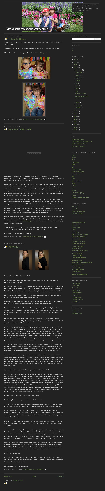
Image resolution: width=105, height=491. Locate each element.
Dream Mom (75, 225)
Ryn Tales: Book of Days (79, 236)
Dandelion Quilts (77, 292)
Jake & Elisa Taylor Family (79, 250)
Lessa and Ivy (76, 174)
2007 (75, 121)
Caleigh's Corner (77, 255)
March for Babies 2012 (19, 129)
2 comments (27, 236)
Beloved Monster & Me (79, 222)
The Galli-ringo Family (78, 241)
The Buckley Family (78, 265)
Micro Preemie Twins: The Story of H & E (27, 29)
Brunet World (76, 283)
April (77, 91)
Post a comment (37, 119)
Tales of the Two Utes (78, 211)
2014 (75, 62)
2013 (75, 65)
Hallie (73, 178)
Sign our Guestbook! (78, 139)
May (77, 88)
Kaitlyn (74, 157)
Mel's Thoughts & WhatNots (80, 234)
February (78, 105)
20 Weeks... (14, 247)
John (73, 176)
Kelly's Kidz (75, 295)
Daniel (74, 229)
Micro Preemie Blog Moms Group (82, 141)
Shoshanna (75, 162)
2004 (75, 130)
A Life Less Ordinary (78, 269)
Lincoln (74, 186)
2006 (75, 124)
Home (34, 476)
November (79, 72)
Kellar (73, 188)
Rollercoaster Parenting (79, 257)
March (78, 102)
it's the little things (77, 260)
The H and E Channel (78, 146)
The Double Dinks (77, 213)
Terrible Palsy (76, 227)
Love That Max (76, 272)
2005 (75, 127)
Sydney (74, 190)
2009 (75, 116)
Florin (73, 160)
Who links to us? (77, 313)
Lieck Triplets (76, 239)
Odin (73, 164)
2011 (75, 111)
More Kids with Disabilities (79, 274)
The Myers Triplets (77, 299)
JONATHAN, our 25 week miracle (82, 262)
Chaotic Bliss (76, 285)
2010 (75, 113)
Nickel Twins (75, 302)
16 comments (27, 469)
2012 (75, 67)
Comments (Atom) (18, 480)
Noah (73, 183)
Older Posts (60, 476)
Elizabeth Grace (77, 297)
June (77, 86)
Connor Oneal (76, 288)
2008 (75, 119)
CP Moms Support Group (79, 144)
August (78, 80)
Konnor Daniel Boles (78, 246)
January (78, 107)
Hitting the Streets (17, 39)
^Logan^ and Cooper (78, 171)
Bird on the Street (77, 253)
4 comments (27, 119)
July (77, 83)
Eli (72, 167)
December (79, 70)
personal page (27, 221)
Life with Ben (76, 290)
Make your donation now (47, 53)
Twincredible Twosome (78, 243)
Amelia (74, 195)
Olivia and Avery (77, 181)
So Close (74, 206)
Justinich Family (76, 248)
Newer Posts (8, 476)
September (79, 78)
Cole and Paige (76, 169)
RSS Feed (75, 311)
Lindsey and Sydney (78, 193)
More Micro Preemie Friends (80, 197)
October (78, 75)
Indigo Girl (75, 209)
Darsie (74, 155)
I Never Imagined (77, 267)
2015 (75, 59)
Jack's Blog (75, 232)
